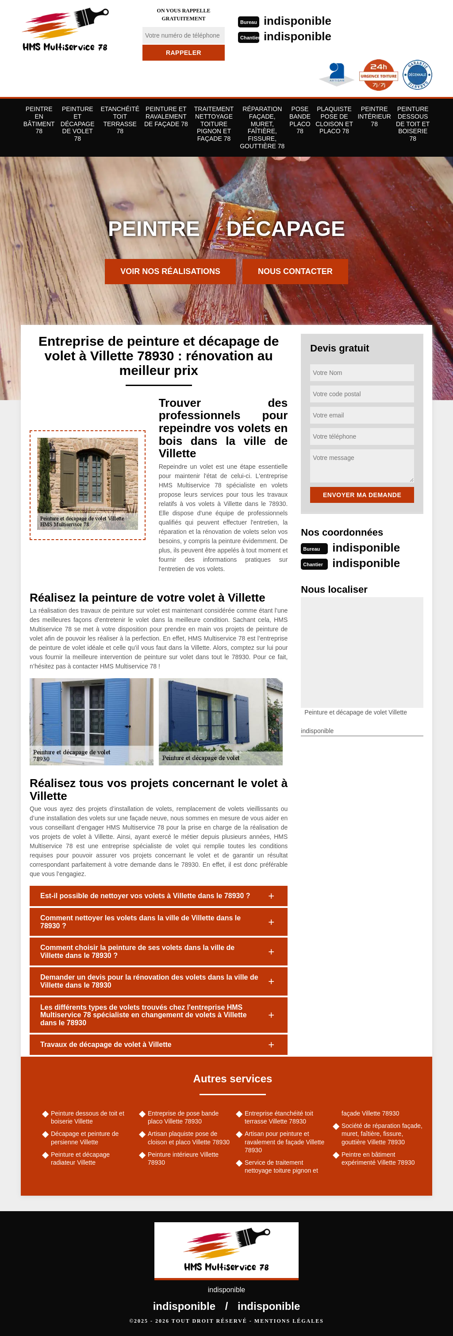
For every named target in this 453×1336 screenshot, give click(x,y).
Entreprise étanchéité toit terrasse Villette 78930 (279, 1117)
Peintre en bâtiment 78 (39, 120)
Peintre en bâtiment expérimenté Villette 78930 (378, 1158)
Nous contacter (295, 271)
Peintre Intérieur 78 (374, 116)
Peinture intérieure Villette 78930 (183, 1158)
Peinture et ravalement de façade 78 (166, 116)
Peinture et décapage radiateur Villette (80, 1158)
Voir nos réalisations (170, 271)
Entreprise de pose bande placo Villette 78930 (183, 1117)
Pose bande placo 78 (300, 120)
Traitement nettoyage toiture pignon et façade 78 (214, 123)
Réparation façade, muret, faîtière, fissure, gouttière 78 (262, 127)
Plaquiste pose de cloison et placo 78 (334, 120)
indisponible (297, 20)
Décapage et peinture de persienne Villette (85, 1137)
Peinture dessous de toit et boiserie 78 (413, 123)
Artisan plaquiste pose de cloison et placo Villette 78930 (189, 1137)
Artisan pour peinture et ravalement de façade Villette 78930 (284, 1141)
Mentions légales (289, 1321)
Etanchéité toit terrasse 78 (119, 120)
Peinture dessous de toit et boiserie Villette (87, 1117)
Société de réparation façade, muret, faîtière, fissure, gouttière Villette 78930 (382, 1133)
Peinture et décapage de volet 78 (78, 123)
